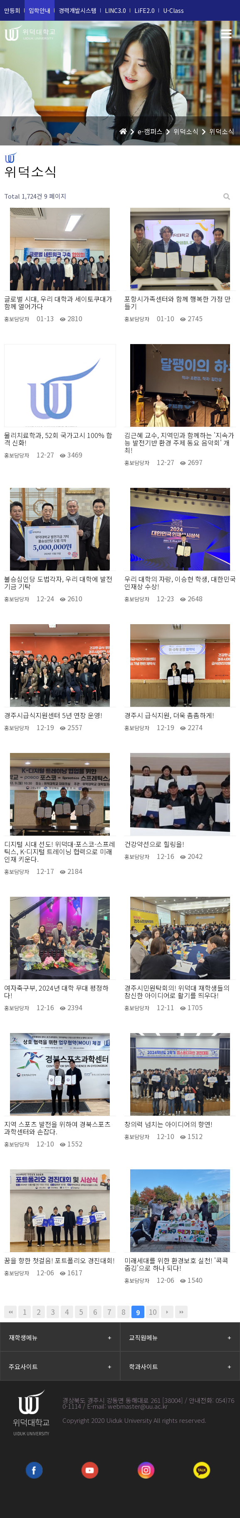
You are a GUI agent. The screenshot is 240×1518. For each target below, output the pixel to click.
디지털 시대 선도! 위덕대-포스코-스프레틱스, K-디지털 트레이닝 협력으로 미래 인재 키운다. (59, 851)
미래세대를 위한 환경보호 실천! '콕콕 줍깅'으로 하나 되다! (176, 1264)
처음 (10, 1312)
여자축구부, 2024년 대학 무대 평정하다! (56, 991)
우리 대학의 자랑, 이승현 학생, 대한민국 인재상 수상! (180, 582)
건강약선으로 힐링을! (154, 844)
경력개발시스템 (77, 10)
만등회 (12, 10)
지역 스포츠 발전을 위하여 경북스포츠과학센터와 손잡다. (57, 1127)
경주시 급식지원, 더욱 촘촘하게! (169, 715)
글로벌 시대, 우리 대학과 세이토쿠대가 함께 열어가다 (58, 302)
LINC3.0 (115, 10)
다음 (167, 1312)
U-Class (173, 10)
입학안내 (39, 10)
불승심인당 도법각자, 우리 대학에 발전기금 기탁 (58, 582)
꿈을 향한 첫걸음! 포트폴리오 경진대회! (59, 1260)
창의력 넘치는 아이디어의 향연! (168, 1124)
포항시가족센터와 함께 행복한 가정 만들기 (177, 302)
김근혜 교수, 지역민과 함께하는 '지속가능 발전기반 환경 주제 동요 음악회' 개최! (179, 442)
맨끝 (181, 1312)
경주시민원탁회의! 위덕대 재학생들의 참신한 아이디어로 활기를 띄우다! (177, 991)
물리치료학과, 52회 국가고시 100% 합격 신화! (58, 438)
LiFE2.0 (144, 10)
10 (152, 1311)
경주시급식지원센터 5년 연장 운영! (53, 715)
